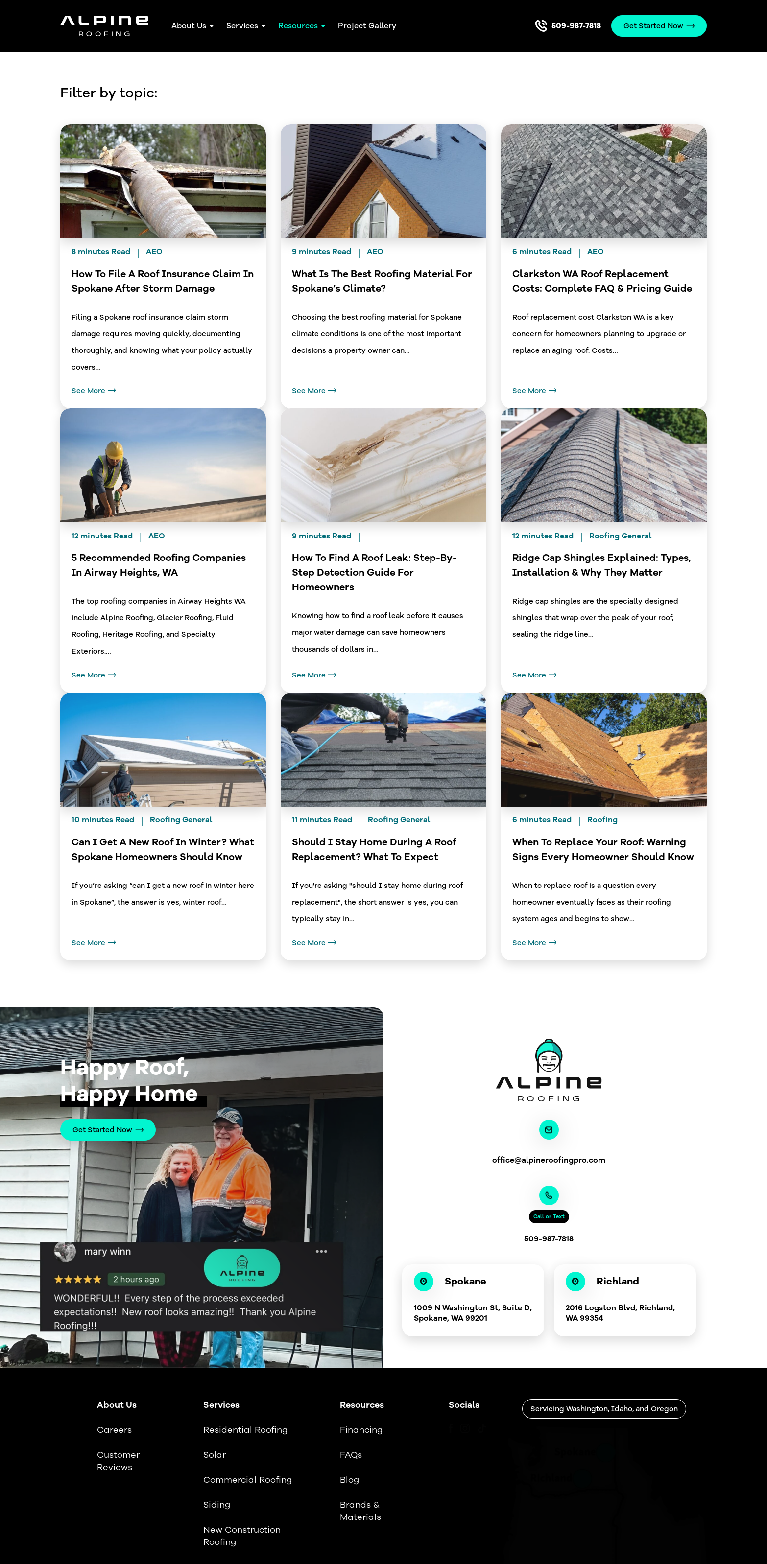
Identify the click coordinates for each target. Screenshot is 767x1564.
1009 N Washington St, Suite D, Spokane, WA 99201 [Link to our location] (473, 1313)
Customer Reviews (118, 1461)
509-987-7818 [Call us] (576, 26)
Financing (361, 1430)
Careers (114, 1430)
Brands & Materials (360, 1511)
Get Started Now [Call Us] (653, 26)
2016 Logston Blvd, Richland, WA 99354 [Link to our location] (620, 1313)
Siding (216, 1505)
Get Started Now (102, 1130)
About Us (188, 26)
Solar (214, 1455)
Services (242, 26)
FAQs (351, 1455)
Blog (349, 1480)
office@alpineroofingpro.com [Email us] (548, 1160)
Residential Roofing (245, 1430)
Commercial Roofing (247, 1480)
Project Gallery (367, 26)
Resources (298, 26)
